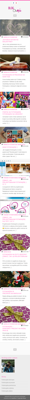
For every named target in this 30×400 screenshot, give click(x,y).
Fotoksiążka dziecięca (8, 380)
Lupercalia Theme (22, 398)
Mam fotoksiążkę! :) (10, 147)
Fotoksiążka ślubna (7, 391)
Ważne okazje (21, 144)
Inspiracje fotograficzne (10, 37)
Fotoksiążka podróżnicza (9, 385)
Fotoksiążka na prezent (8, 382)
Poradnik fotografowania (10, 177)
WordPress (14, 398)
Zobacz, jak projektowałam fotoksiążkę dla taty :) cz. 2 (13, 219)
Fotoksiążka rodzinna (8, 388)
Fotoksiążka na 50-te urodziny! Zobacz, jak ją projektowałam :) (14, 256)
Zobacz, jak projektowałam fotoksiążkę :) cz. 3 (14, 182)
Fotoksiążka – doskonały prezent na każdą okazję (14, 328)
